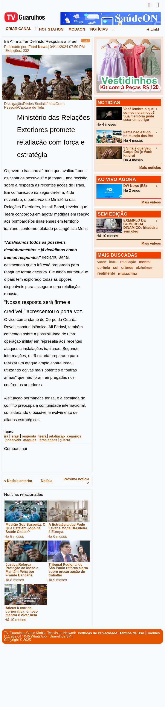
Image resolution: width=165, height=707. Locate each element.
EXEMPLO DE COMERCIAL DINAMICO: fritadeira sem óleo (140, 226)
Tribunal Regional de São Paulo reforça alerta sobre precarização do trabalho (68, 569)
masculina (127, 273)
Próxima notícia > (76, 481)
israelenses (47, 440)
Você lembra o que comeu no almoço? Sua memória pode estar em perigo (139, 114)
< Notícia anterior (18, 481)
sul (115, 267)
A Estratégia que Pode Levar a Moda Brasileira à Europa (68, 528)
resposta (29, 436)
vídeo (101, 262)
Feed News (37, 47)
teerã (42, 436)
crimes (127, 267)
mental (145, 262)
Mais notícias (150, 167)
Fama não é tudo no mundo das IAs (138, 134)
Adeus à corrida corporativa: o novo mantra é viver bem (22, 611)
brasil (113, 261)
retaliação (57, 436)
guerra (65, 440)
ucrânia (103, 268)
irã (6, 436)
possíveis (13, 440)
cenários (74, 436)
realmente (106, 273)
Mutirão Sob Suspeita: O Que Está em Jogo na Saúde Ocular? (26, 528)
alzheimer (144, 268)
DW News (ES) (135, 186)
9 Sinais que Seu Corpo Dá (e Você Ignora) (137, 151)
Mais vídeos (151, 202)
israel (15, 436)
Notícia (46, 481)
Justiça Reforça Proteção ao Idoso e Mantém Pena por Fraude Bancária (22, 569)
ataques (29, 440)
